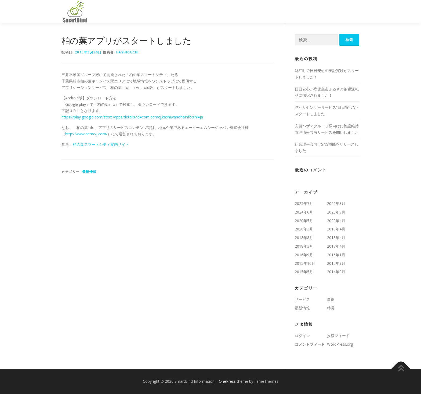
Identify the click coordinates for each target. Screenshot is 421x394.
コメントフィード (310, 344)
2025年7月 (304, 203)
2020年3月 (304, 229)
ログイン (302, 335)
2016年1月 (336, 254)
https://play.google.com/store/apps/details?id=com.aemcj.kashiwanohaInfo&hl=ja (132, 117)
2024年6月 (304, 212)
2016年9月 (304, 254)
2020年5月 (304, 220)
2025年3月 (336, 203)
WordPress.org (340, 344)
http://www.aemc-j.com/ (86, 133)
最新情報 (89, 171)
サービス (302, 299)
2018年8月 (304, 237)
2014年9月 (336, 271)
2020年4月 (336, 220)
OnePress (227, 381)
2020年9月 (336, 212)
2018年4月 (336, 237)
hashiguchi (127, 52)
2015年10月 (305, 263)
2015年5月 (304, 271)
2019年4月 (336, 229)
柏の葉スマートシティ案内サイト (101, 144)
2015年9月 (336, 263)
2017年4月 (336, 246)
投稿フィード (338, 335)
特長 (331, 307)
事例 (331, 299)
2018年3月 (304, 246)
